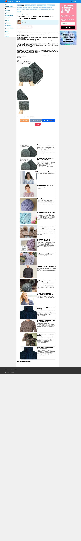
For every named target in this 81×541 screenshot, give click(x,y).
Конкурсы (7, 36)
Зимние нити (7, 17)
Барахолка (7, 20)
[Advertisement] (27, 136)
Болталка (7, 18)
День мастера (7, 23)
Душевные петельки (9, 15)
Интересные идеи (8, 8)
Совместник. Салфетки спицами (9, 29)
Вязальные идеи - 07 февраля (23, 14)
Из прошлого (7, 22)
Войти (6, 4)
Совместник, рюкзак (9, 27)
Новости (6, 31)
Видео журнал (7, 12)
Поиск (74, 1)
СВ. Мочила (7, 33)
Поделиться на (48, 120)
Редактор (24, 20)
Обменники (7, 34)
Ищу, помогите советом (9, 13)
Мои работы (7, 10)
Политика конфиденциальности (10, 369)
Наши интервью (8, 25)
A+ (26, 27)
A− (18, 27)
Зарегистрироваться (9, 6)
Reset (30, 27)
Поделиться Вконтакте (35, 120)
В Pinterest (37, 124)
